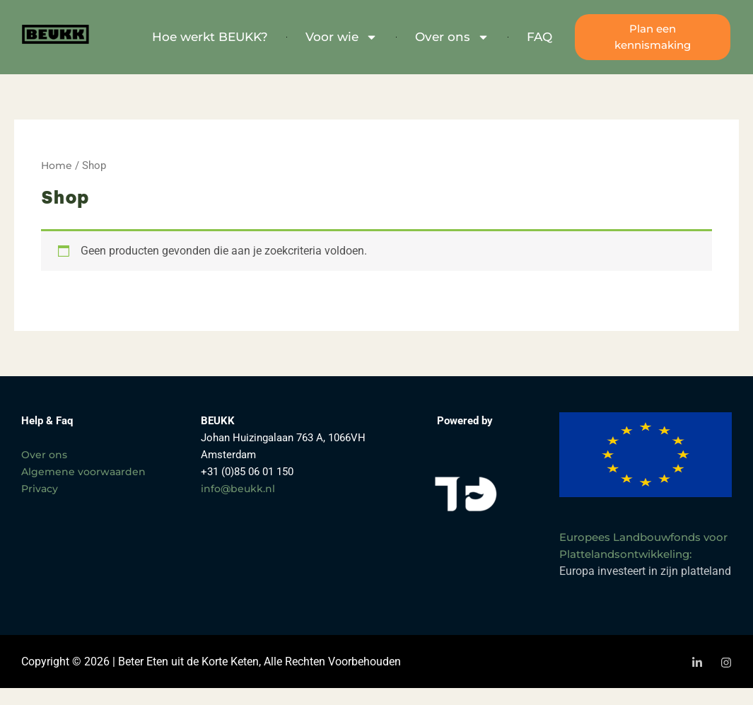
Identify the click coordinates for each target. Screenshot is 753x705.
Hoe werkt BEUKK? (210, 37)
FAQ (539, 37)
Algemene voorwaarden (85, 471)
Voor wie (341, 37)
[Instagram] (726, 679)
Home (57, 165)
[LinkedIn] (697, 679)
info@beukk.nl (239, 488)
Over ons (452, 37)
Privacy (40, 488)
